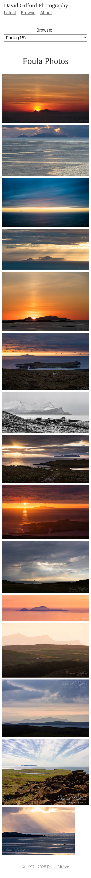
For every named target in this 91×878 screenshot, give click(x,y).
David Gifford (58, 867)
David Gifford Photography (36, 5)
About (46, 12)
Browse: (44, 30)
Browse (28, 12)
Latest (10, 12)
